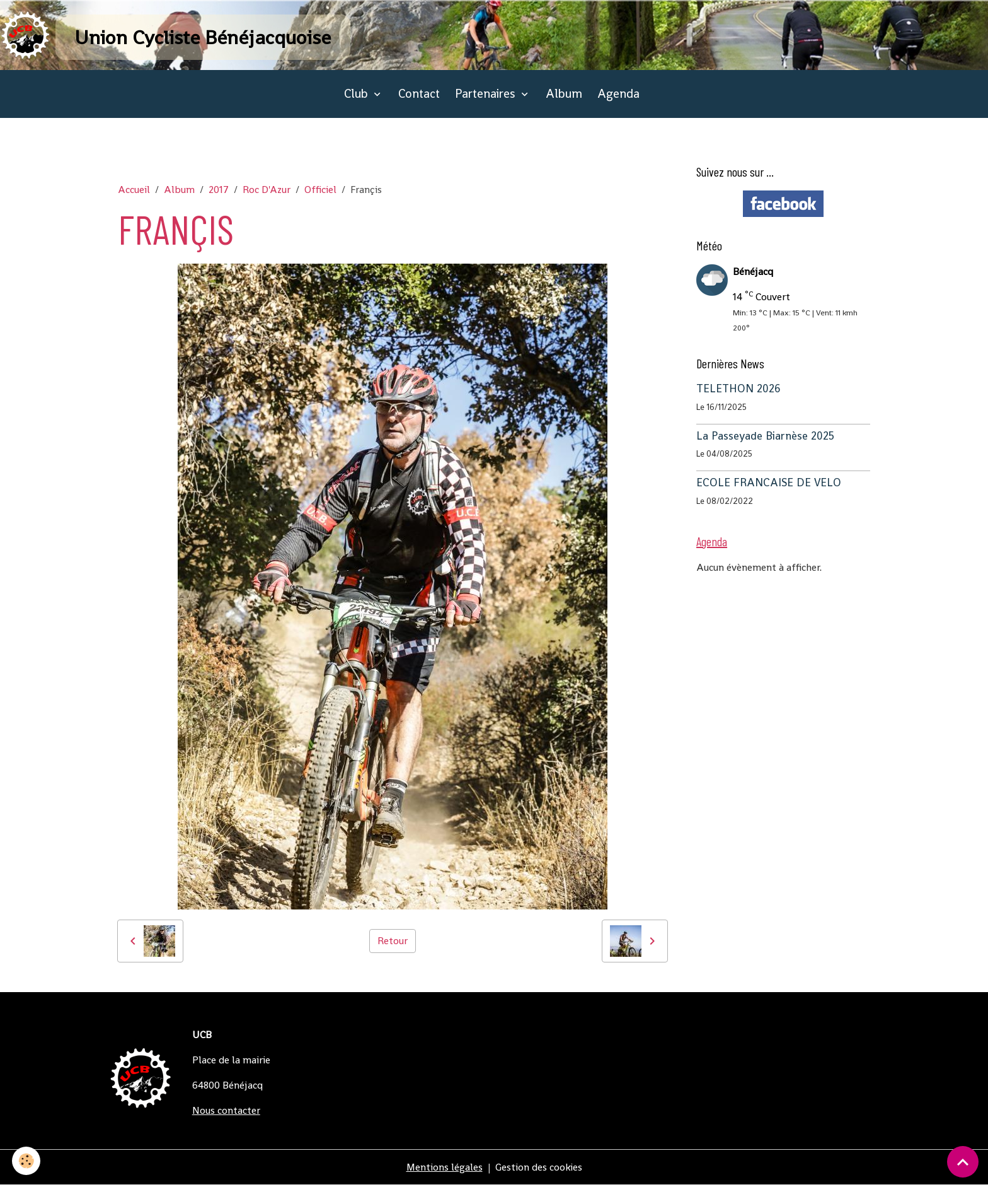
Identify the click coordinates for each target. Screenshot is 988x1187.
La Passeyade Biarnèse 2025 (765, 438)
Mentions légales (444, 1169)
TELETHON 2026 (738, 390)
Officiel (320, 191)
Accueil (134, 191)
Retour (392, 942)
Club (357, 95)
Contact (419, 95)
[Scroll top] (963, 1162)
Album (564, 95)
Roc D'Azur (266, 191)
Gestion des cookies (539, 1169)
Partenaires (487, 95)
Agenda (618, 95)
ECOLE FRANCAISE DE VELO (768, 484)
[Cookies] (27, 1161)
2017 (219, 191)
